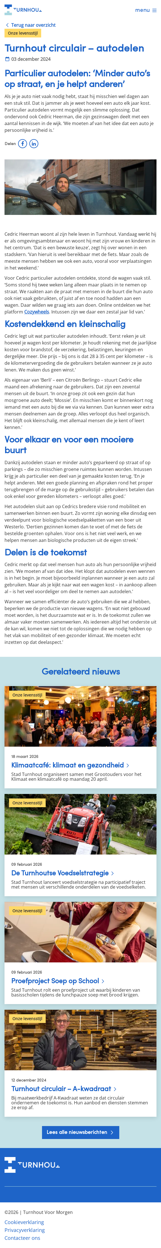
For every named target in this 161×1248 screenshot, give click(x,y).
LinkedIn (33, 143)
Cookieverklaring (24, 1222)
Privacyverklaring (25, 1230)
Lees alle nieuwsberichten (78, 1132)
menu (142, 10)
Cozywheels (36, 312)
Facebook (22, 143)
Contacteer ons (22, 1237)
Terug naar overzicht (33, 25)
